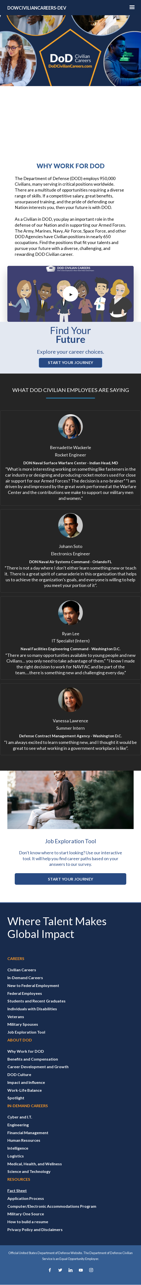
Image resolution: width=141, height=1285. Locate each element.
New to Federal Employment (33, 985)
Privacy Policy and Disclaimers (35, 1229)
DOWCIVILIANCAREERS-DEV (36, 8)
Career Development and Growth (38, 1066)
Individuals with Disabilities (32, 1008)
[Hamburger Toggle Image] (132, 9)
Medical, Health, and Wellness (34, 1163)
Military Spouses (22, 1024)
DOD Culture (19, 1074)
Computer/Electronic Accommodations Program (51, 1206)
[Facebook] (50, 1270)
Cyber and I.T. (19, 1117)
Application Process (25, 1198)
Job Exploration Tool (26, 1032)
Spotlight (15, 1097)
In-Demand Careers (25, 977)
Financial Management (27, 1132)
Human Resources (23, 1140)
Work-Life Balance (24, 1090)
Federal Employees (24, 993)
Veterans (15, 1016)
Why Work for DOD (25, 1051)
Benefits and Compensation (32, 1059)
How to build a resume (27, 1221)
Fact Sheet (17, 1190)
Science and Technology (29, 1171)
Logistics (15, 1156)
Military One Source (25, 1213)
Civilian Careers (21, 969)
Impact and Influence (26, 1082)
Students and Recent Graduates (36, 1001)
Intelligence (17, 1148)
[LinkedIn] (70, 1270)
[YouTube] (81, 1270)
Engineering (18, 1124)
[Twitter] (60, 1270)
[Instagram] (91, 1270)
